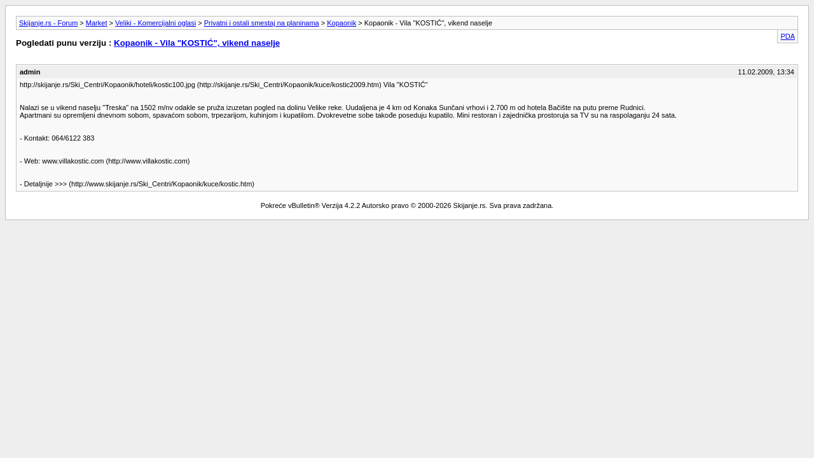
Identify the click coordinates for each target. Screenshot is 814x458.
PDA (787, 36)
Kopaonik (341, 23)
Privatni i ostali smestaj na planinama (261, 23)
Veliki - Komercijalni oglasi (155, 23)
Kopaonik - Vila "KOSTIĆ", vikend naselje (197, 43)
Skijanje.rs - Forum (48, 23)
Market (96, 23)
